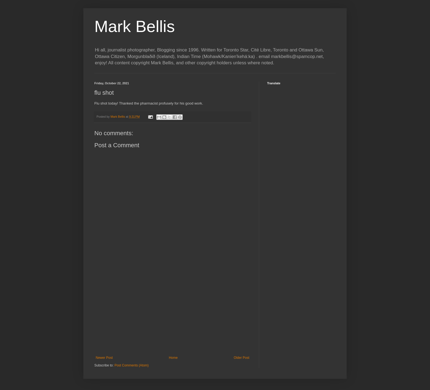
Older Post (241, 358)
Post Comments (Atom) (131, 365)
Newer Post (104, 358)
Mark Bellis (134, 26)
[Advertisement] (172, 310)
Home (173, 358)
